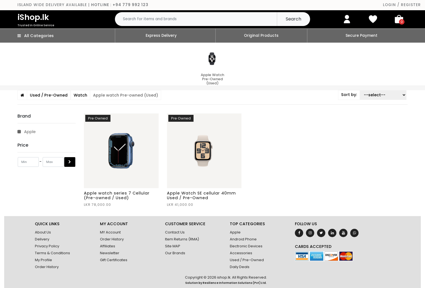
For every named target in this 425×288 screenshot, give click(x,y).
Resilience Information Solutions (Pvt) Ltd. (235, 283)
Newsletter (109, 253)
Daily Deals (239, 266)
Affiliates (107, 246)
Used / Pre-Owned (247, 260)
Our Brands (175, 253)
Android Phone (243, 239)
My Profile (43, 260)
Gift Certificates (113, 260)
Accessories (241, 253)
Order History (47, 266)
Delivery (42, 239)
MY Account (110, 232)
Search (293, 19)
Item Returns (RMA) (182, 239)
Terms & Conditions (52, 253)
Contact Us (175, 232)
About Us (43, 232)
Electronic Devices (246, 246)
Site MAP (172, 246)
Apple (26, 131)
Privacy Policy (47, 246)
